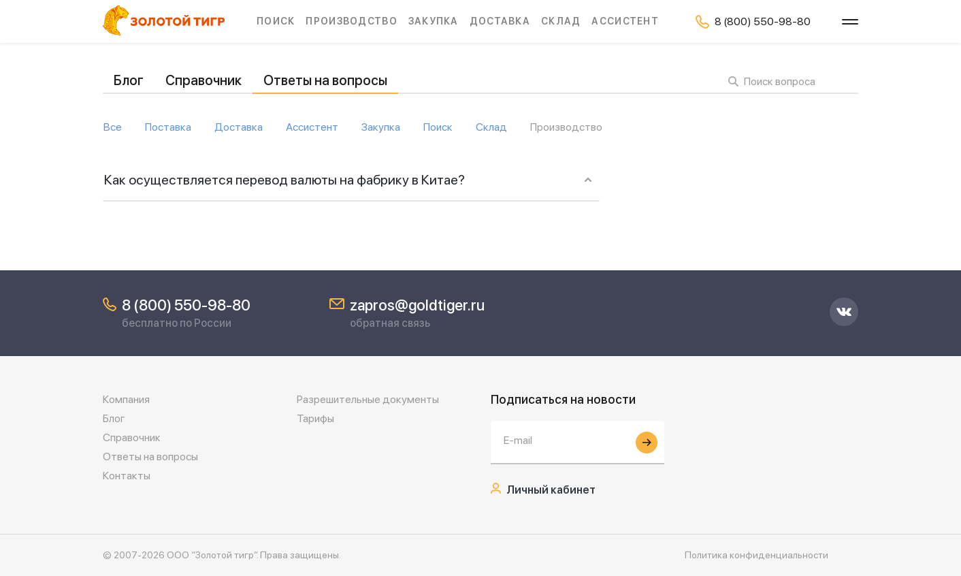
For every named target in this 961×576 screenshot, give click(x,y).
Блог (129, 80)
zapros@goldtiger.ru (417, 305)
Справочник (203, 80)
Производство (351, 21)
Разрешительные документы (368, 399)
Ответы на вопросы (325, 80)
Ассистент (625, 21)
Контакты (126, 475)
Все (112, 127)
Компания (126, 399)
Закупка (433, 21)
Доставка (500, 21)
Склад (561, 21)
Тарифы (315, 418)
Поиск (276, 21)
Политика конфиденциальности (756, 554)
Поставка (168, 127)
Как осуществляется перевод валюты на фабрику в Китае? (284, 180)
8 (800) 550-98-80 (186, 305)
